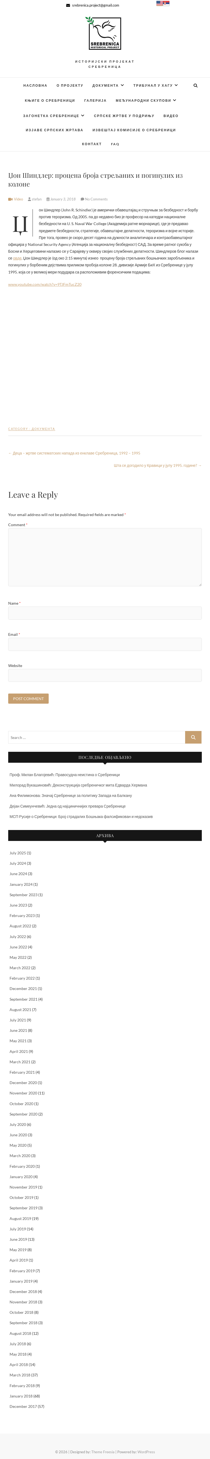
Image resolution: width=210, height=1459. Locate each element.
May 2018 (18, 1354)
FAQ (115, 144)
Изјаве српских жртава (54, 130)
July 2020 (18, 1124)
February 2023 (22, 915)
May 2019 (18, 1249)
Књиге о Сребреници (50, 100)
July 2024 (18, 863)
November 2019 (23, 1187)
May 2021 (18, 1040)
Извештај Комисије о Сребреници (134, 130)
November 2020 (23, 1093)
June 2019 (18, 1239)
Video (18, 199)
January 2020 (21, 1176)
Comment (18, 524)
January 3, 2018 (61, 199)
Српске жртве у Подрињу (124, 116)
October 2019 (21, 1197)
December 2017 (23, 1406)
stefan (35, 199)
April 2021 (19, 1051)
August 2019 (20, 1218)
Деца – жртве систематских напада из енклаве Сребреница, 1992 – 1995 (74, 453)
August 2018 (20, 1333)
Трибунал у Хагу (153, 85)
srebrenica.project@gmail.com (92, 5)
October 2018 (21, 1312)
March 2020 (20, 1155)
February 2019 (22, 1270)
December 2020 (23, 1082)
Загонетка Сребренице (51, 116)
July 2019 (18, 1229)
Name (14, 603)
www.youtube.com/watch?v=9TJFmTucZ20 (44, 284)
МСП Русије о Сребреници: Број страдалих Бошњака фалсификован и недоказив (81, 816)
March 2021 (20, 1061)
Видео (171, 116)
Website (15, 665)
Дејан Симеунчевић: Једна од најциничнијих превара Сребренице (68, 806)
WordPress (146, 1452)
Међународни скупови (143, 100)
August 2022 (20, 926)
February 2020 (22, 1166)
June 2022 (18, 947)
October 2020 (21, 1103)
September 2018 (23, 1322)
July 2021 (18, 1020)
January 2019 (21, 1281)
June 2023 (18, 905)
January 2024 (21, 884)
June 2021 (18, 1030)
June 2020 (18, 1134)
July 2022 (18, 936)
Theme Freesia (103, 1452)
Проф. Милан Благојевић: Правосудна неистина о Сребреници (65, 774)
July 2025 (18, 853)
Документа (105, 85)
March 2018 (20, 1375)
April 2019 (19, 1260)
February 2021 (22, 1072)
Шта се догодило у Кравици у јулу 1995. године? (158, 465)
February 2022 (22, 978)
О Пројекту (70, 85)
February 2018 (22, 1385)
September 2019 (23, 1207)
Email (14, 634)
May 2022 (18, 957)
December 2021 (23, 988)
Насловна (36, 85)
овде (17, 258)
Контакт (92, 144)
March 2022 (20, 967)
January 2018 (21, 1396)
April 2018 (19, 1364)
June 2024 (18, 873)
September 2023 (23, 894)
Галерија (95, 100)
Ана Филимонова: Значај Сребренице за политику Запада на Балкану (71, 795)
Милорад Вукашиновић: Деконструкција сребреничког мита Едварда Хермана (78, 785)
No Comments (96, 199)
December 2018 (23, 1291)
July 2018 (18, 1343)
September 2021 (23, 999)
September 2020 (23, 1114)
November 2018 (23, 1302)
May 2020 (18, 1145)
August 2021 (20, 1009)
